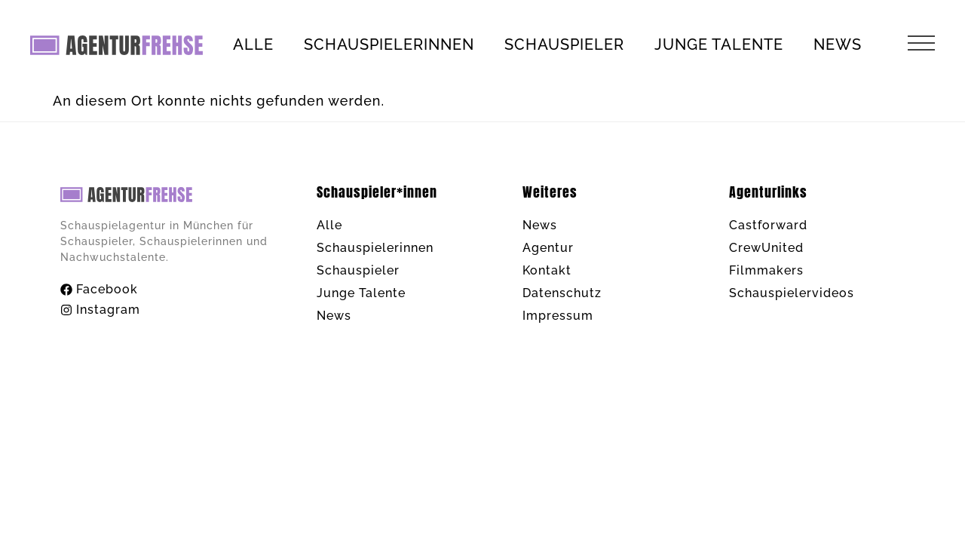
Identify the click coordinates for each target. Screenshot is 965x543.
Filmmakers (766, 270)
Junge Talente (718, 44)
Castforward (768, 225)
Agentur (548, 248)
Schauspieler (564, 44)
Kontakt (546, 270)
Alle (253, 44)
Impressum (557, 315)
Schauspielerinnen (389, 44)
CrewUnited (766, 248)
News (837, 44)
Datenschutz (562, 293)
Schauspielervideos (791, 293)
